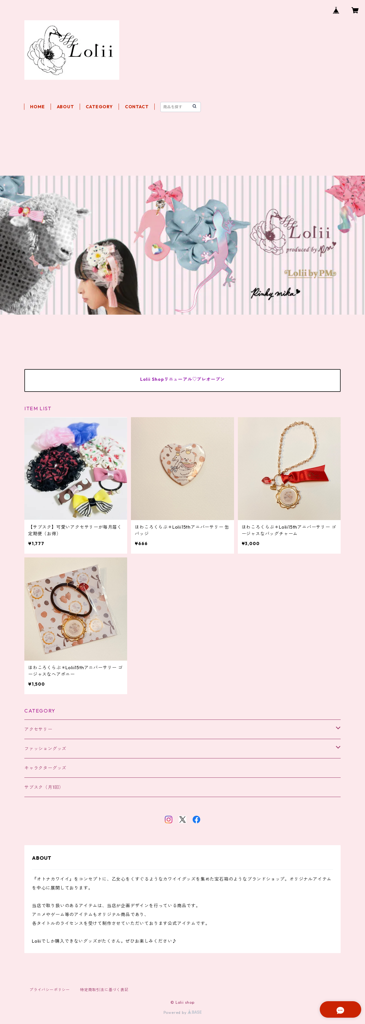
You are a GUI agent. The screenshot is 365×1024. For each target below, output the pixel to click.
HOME (37, 107)
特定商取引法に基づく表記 (104, 989)
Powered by (183, 1012)
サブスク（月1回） (44, 787)
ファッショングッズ (45, 748)
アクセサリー (38, 729)
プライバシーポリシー (49, 989)
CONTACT (137, 107)
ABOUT (65, 107)
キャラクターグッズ (45, 768)
